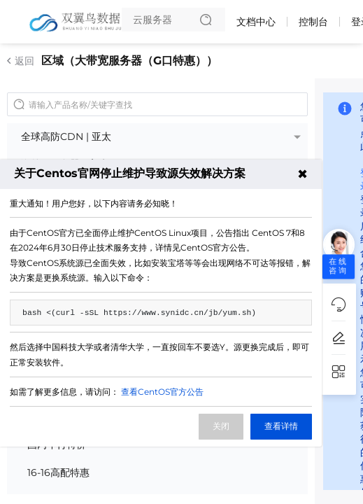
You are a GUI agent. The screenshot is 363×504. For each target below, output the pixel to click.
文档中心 (256, 21)
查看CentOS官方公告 (162, 391)
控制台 (313, 21)
